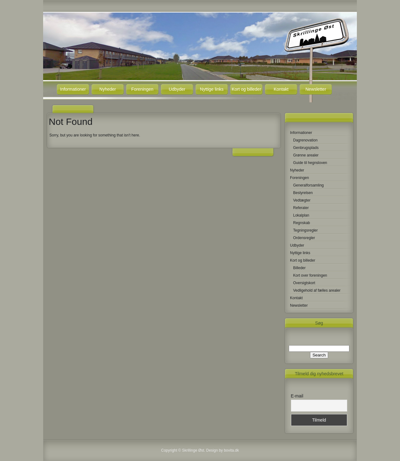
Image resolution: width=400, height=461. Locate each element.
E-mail (297, 395)
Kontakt (281, 89)
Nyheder (107, 89)
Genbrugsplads (305, 148)
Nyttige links (211, 89)
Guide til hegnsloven (310, 163)
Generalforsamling (308, 185)
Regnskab (301, 223)
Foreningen (142, 89)
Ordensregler (304, 238)
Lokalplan (301, 215)
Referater (301, 208)
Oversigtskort (304, 283)
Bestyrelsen (303, 193)
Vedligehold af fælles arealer (316, 290)
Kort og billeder (246, 89)
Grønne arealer (305, 155)
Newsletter (315, 89)
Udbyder (177, 89)
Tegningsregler (305, 230)
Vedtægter (301, 200)
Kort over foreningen (310, 275)
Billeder (299, 268)
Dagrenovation (305, 140)
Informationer (73, 89)
